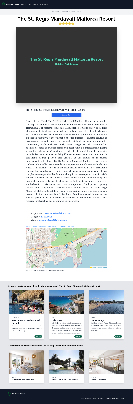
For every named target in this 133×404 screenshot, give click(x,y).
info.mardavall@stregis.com (53, 220)
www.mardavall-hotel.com (57, 213)
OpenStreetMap (102, 267)
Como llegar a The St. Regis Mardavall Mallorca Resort (50, 227)
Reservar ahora (66, 115)
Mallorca (55, 11)
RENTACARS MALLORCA (115, 398)
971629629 (46, 216)
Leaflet (93, 267)
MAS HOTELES (26, 4)
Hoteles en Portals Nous (71, 11)
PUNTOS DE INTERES (40, 4)
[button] (66, 246)
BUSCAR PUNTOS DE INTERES (92, 398)
